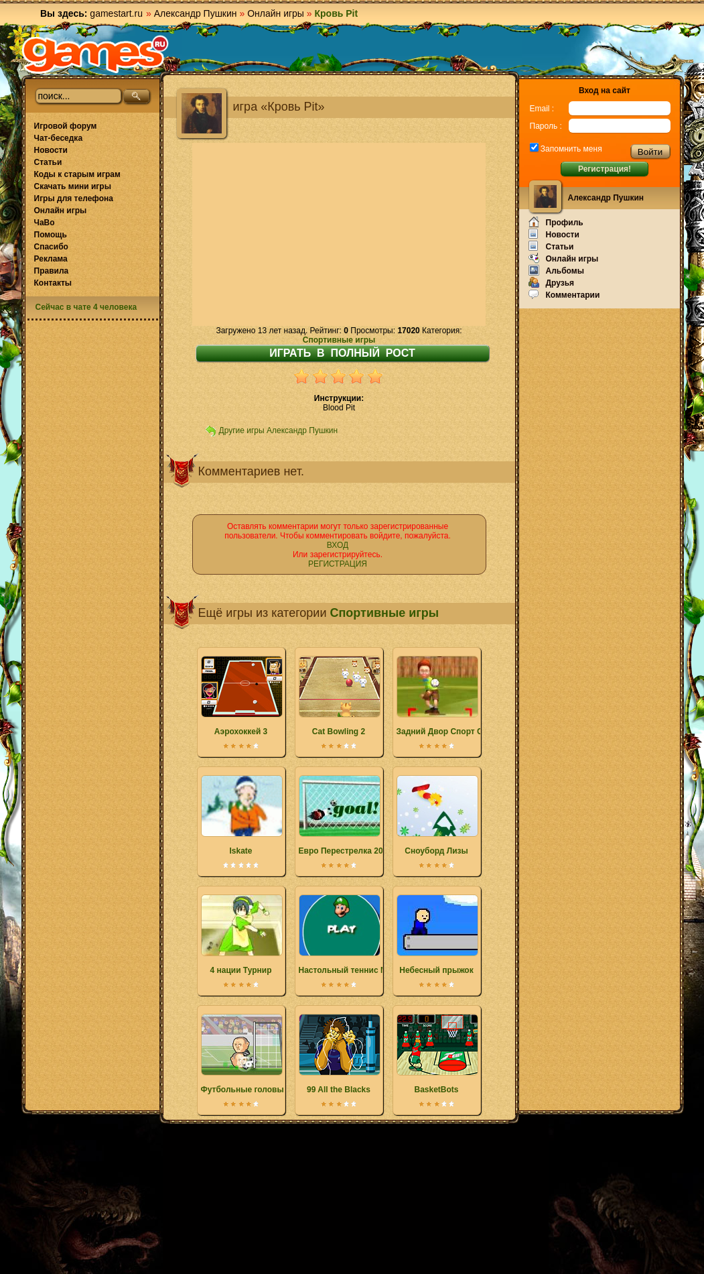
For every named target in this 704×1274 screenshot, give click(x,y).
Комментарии (564, 294)
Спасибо (51, 246)
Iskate (241, 815)
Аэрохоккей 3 (241, 696)
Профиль (556, 222)
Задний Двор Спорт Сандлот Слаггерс (473, 696)
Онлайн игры (275, 13)
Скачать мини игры (72, 186)
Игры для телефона (73, 198)
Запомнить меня (570, 149)
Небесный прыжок (437, 934)
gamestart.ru (116, 13)
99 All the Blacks (339, 1054)
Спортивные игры (339, 340)
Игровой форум (65, 126)
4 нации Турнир (241, 934)
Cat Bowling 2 (339, 696)
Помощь (50, 234)
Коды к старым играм (77, 174)
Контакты (53, 283)
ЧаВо (44, 222)
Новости (51, 150)
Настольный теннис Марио (353, 934)
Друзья (552, 282)
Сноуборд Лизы (437, 815)
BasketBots (437, 1054)
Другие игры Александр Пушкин (278, 430)
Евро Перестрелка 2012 (345, 815)
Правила (51, 271)
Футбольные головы (242, 1054)
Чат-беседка (58, 138)
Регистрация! (604, 169)
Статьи (48, 162)
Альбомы (556, 270)
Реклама (51, 259)
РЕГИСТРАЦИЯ (337, 564)
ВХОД (337, 545)
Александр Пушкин (195, 13)
